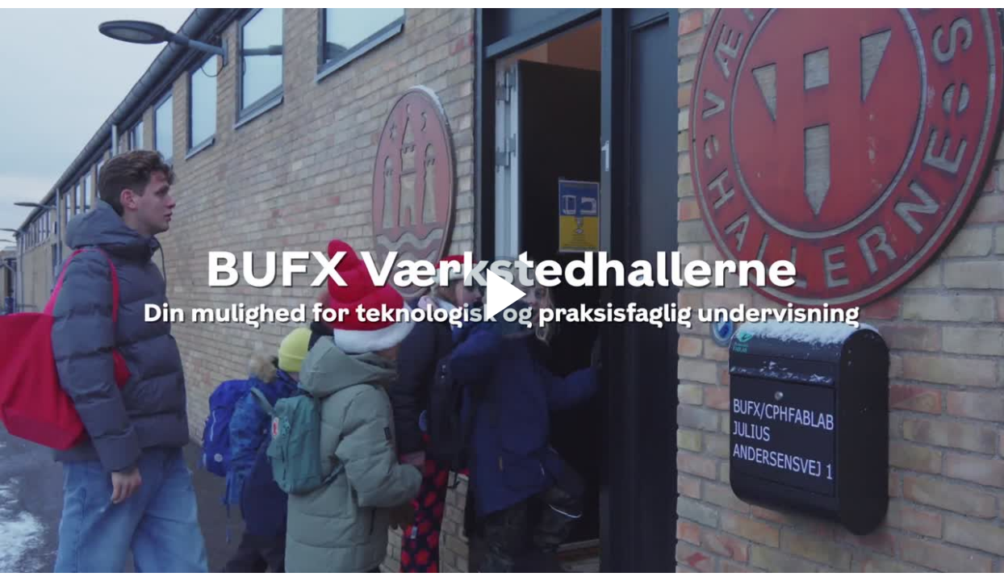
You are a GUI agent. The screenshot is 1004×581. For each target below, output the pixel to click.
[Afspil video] (502, 330)
